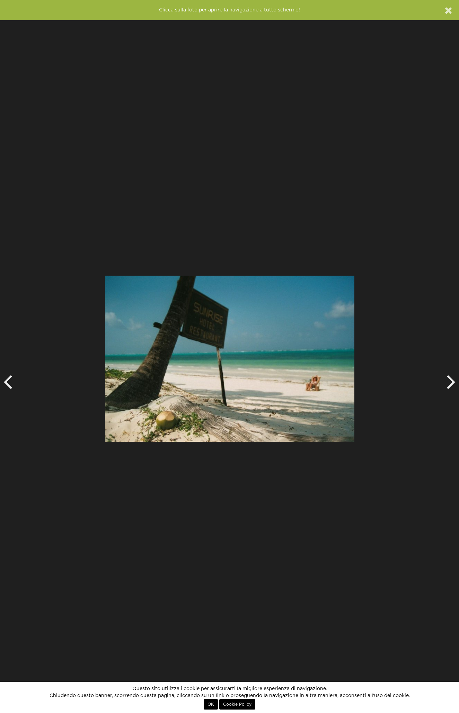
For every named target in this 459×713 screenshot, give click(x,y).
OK (211, 704)
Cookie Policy (237, 704)
